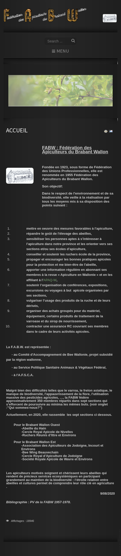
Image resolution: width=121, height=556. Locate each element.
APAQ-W (49, 280)
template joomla (120, 541)
